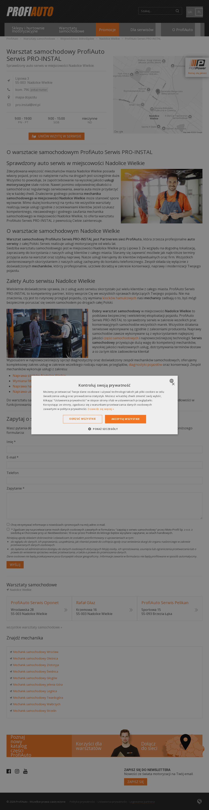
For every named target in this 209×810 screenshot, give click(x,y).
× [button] (173, 384)
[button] (104, 428)
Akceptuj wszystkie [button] (125, 419)
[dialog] (104, 405)
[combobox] (172, 381)
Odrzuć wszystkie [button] (82, 419)
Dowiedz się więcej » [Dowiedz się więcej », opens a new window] (101, 409)
